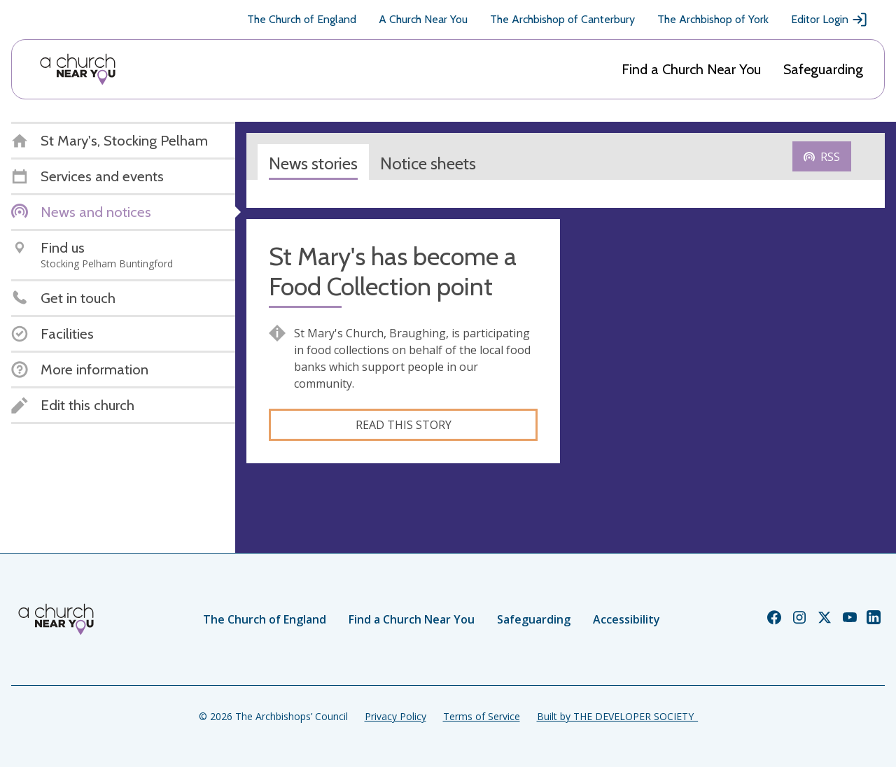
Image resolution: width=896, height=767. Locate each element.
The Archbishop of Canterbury (562, 19)
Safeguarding (823, 69)
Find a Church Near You (691, 69)
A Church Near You (423, 19)
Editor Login (829, 19)
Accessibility (626, 619)
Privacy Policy (395, 716)
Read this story (403, 424)
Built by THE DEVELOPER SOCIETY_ (617, 716)
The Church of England (301, 19)
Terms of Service (481, 716)
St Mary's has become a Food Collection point (393, 271)
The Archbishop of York (713, 19)
